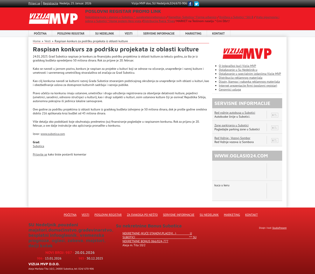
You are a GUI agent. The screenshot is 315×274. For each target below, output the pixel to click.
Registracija (50, 3)
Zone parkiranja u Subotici (231, 125)
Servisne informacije (159, 33)
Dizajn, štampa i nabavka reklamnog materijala (249, 82)
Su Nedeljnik (209, 215)
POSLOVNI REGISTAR (70, 33)
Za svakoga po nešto (142, 215)
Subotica (38, 146)
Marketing (193, 33)
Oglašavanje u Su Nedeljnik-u (238, 70)
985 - (91, 258)
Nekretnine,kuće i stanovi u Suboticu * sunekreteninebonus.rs (125, 17)
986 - (49, 258)
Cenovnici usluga (230, 89)
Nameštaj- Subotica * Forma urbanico (192, 17)
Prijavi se (34, 3)
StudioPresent (279, 227)
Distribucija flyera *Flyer (158, 21)
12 (274, 140)
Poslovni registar (108, 215)
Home (36, 41)
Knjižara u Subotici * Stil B (236, 17)
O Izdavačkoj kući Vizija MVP (237, 66)
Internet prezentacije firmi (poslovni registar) (248, 85)
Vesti (128, 33)
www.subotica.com (53, 134)
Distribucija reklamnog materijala (240, 78)
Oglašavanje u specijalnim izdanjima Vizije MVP (250, 74)
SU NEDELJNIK (104, 33)
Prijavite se (40, 154)
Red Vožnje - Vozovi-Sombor (232, 138)
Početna (40, 33)
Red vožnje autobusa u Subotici (234, 113)
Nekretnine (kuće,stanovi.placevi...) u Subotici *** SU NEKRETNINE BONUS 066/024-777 (159, 237)
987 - (80, 252)
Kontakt (218, 33)
